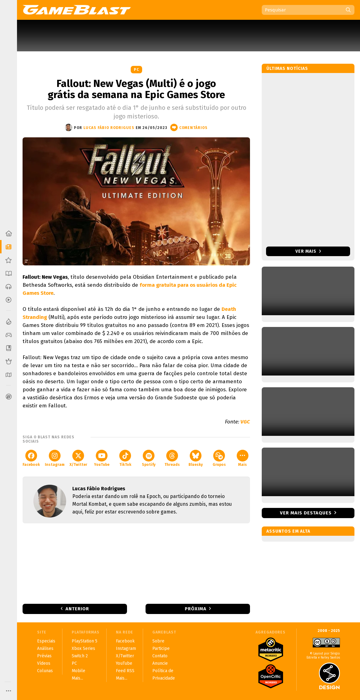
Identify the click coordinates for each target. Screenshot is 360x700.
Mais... (77, 678)
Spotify (148, 458)
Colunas (45, 670)
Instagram (55, 458)
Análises (45, 648)
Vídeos (43, 663)
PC (136, 69)
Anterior (77, 609)
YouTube (101, 458)
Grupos (219, 458)
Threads (172, 458)
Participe (161, 648)
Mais (242, 458)
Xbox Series (83, 648)
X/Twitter (78, 458)
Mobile (78, 670)
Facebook (31, 458)
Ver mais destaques (306, 513)
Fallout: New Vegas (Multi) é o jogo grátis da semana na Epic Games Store (136, 89)
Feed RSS (125, 670)
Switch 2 (80, 656)
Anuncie (160, 663)
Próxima (195, 609)
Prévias (44, 656)
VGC (245, 422)
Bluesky (195, 458)
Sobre (158, 641)
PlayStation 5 (84, 641)
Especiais (46, 641)
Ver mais (308, 251)
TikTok (125, 458)
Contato (159, 656)
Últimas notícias (287, 68)
